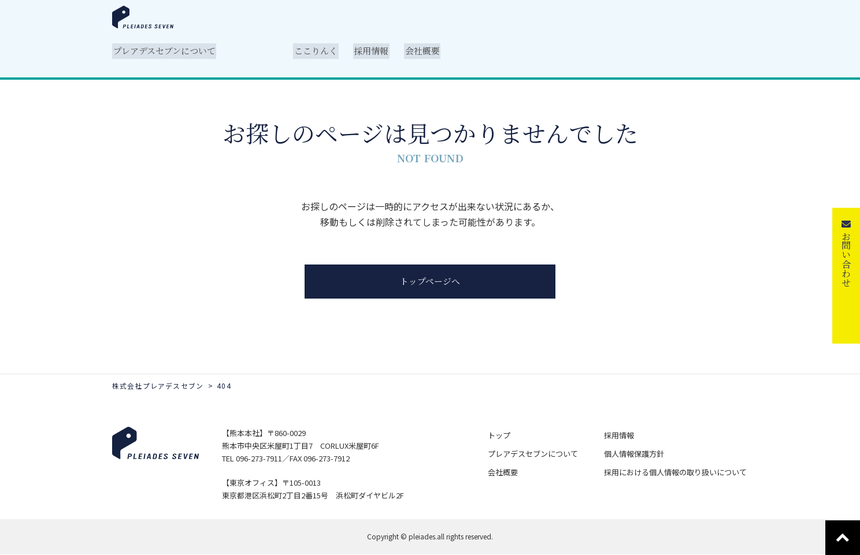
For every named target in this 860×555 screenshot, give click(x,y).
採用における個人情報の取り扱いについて (676, 472)
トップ (503, 435)
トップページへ (430, 282)
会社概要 (507, 472)
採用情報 (620, 435)
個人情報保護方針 (635, 454)
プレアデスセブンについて (537, 454)
